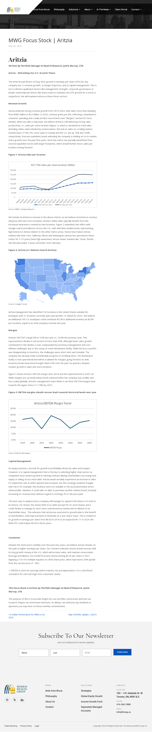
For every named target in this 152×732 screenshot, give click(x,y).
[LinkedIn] (22, 700)
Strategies (86, 690)
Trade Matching (10, 726)
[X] (15, 700)
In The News (104, 9)
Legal (37, 726)
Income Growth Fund (91, 701)
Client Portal (121, 9)
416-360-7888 (123, 704)
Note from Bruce (41, 9)
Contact (136, 9)
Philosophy (59, 9)
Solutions (74, 9)
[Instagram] (7, 700)
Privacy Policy (26, 726)
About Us (50, 701)
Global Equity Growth (91, 696)
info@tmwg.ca (123, 712)
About (88, 9)
